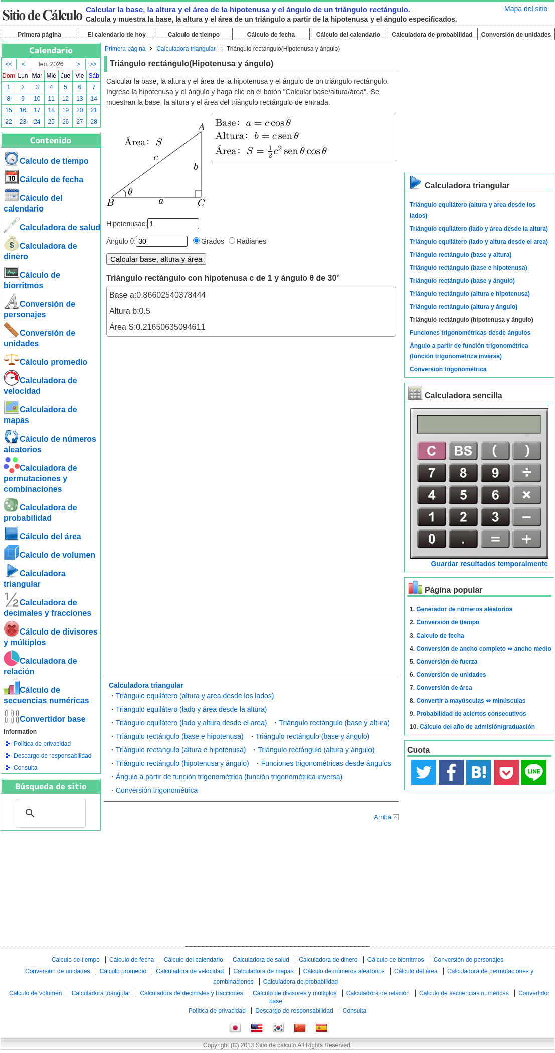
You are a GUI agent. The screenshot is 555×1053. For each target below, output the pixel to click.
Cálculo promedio (45, 362)
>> (93, 64)
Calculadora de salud (52, 227)
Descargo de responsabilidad (52, 755)
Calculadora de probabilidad (432, 34)
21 (94, 110)
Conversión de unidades (516, 34)
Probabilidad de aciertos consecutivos (471, 713)
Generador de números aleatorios (464, 609)
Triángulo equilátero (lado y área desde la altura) (191, 709)
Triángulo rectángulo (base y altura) (334, 723)
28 (94, 121)
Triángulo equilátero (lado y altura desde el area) (191, 723)
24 (37, 121)
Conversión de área (444, 687)
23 (23, 121)
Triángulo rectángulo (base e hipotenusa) (180, 736)
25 (51, 121)
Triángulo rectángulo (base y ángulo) (313, 736)
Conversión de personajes (468, 959)
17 (37, 110)
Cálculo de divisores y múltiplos (294, 993)
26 (65, 121)
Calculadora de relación (378, 993)
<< (8, 64)
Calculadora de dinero (328, 959)
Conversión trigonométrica (157, 790)
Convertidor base (45, 719)
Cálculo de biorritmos (395, 959)
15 (8, 110)
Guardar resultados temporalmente (489, 564)
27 (79, 121)
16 (23, 110)
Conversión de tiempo (447, 622)
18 (51, 110)
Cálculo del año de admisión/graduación (477, 726)
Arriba (382, 817)
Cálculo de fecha (271, 34)
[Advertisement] (51, 886)
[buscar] (49, 813)
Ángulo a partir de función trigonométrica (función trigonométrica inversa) (229, 777)
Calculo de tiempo (194, 34)
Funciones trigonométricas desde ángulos (326, 763)
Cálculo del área (42, 536)
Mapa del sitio (525, 9)
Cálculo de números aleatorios (344, 971)
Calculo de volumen (49, 555)
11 (51, 98)
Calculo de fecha (440, 635)
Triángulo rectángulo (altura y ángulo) (316, 750)
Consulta (25, 767)
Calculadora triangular (185, 48)
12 (65, 98)
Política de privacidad (42, 743)
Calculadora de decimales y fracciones (191, 993)
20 (79, 110)
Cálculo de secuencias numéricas (464, 993)
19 (65, 110)
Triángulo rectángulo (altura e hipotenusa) (181, 750)
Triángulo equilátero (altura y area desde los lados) (195, 696)
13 (79, 98)
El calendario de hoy (116, 34)
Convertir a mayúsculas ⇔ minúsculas (470, 700)
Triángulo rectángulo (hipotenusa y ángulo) (182, 763)
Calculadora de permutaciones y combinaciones (40, 478)
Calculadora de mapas (263, 971)
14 (94, 98)
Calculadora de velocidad (190, 971)
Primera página (39, 34)
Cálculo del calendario (348, 34)
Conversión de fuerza (446, 661)
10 (37, 98)
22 (8, 121)
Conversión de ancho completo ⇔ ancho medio (483, 648)
